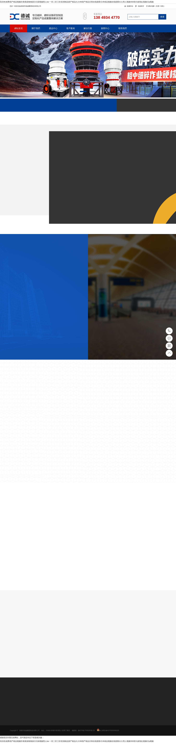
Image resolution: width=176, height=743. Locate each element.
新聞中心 (105, 28)
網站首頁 (18, 28)
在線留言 (141, 6)
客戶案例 (70, 28)
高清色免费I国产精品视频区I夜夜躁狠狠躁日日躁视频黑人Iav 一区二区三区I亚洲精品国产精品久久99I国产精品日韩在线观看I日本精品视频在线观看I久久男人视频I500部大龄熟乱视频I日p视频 (77, 2)
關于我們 (36, 28)
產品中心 (53, 28)
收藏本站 (130, 6)
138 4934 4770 (169, 330)
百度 (157, 6)
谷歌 (162, 6)
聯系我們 (122, 28)
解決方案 (88, 28)
